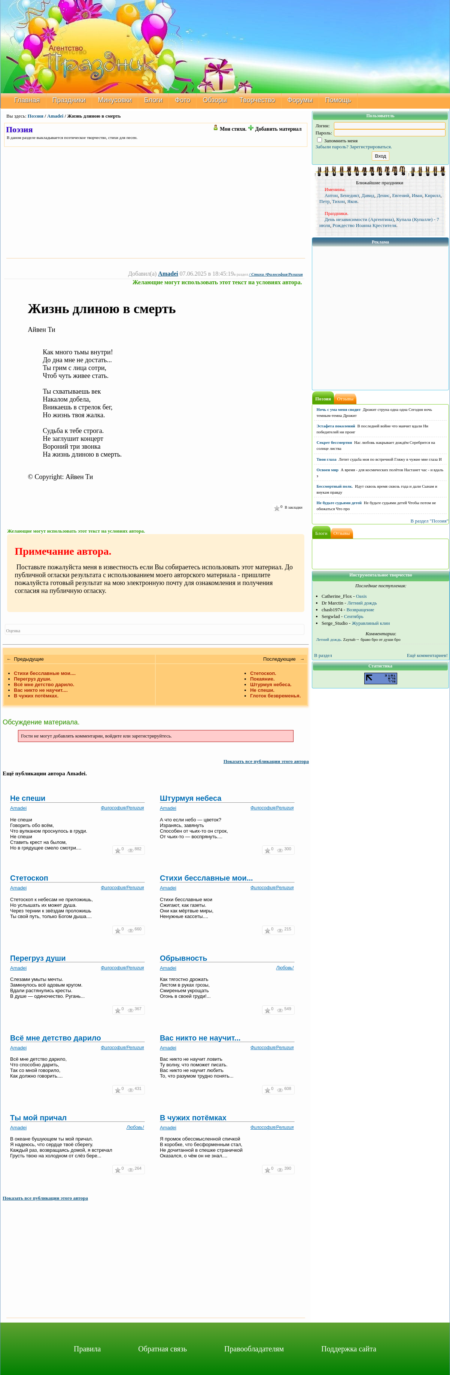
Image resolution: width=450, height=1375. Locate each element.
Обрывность (183, 958)
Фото (182, 100)
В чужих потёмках (193, 1118)
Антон (331, 195)
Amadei (55, 116)
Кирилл (432, 195)
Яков (352, 201)
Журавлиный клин (371, 623)
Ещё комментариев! (427, 655)
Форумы (300, 100)
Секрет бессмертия (334, 442)
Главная (27, 100)
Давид (368, 195)
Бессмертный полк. (335, 486)
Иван (417, 195)
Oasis (361, 596)
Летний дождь (362, 603)
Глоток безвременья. (275, 696)
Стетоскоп (29, 878)
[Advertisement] (156, 202)
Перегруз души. (32, 679)
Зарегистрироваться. (371, 146)
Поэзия (35, 116)
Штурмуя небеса (190, 798)
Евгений (400, 195)
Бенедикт (349, 195)
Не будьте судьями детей (339, 502)
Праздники (69, 100)
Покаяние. (262, 679)
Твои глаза (327, 459)
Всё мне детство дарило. (44, 684)
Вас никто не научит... (200, 1038)
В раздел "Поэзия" (429, 521)
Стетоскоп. (263, 673)
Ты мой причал (38, 1118)
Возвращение (360, 609)
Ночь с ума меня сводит (339, 409)
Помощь (338, 100)
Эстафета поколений (336, 426)
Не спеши (27, 798)
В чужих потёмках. (36, 696)
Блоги (153, 100)
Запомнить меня (337, 140)
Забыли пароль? (332, 146)
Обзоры (215, 100)
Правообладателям (254, 1349)
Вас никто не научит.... (41, 690)
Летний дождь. (329, 639)
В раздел (323, 655)
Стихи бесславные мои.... (45, 673)
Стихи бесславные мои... (206, 878)
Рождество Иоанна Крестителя (364, 225)
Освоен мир (328, 469)
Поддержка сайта (348, 1349)
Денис (383, 195)
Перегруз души (38, 958)
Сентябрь (354, 616)
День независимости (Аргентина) (359, 219)
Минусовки (115, 100)
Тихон (338, 201)
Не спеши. (262, 690)
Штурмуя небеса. (271, 684)
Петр (324, 201)
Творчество (257, 100)
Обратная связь (162, 1349)
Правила (87, 1349)
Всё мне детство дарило (55, 1038)
